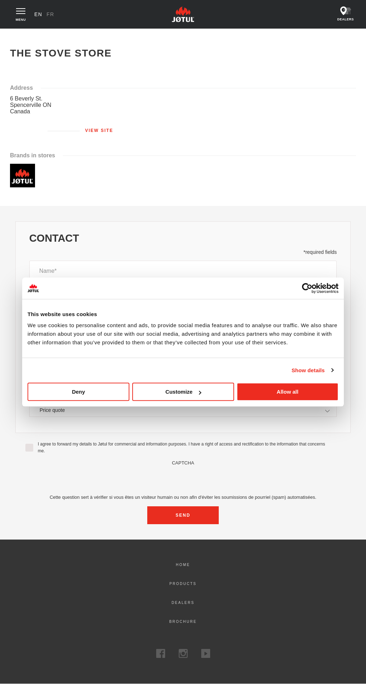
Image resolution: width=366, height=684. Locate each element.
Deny (78, 392)
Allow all (287, 392)
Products (183, 584)
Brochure (183, 622)
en (38, 14)
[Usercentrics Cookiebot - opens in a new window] (307, 288)
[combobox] (183, 410)
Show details (308, 370)
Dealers (183, 603)
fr (50, 14)
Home (21, 35)
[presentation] (183, 479)
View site (99, 130)
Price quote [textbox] (52, 410)
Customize (183, 392)
